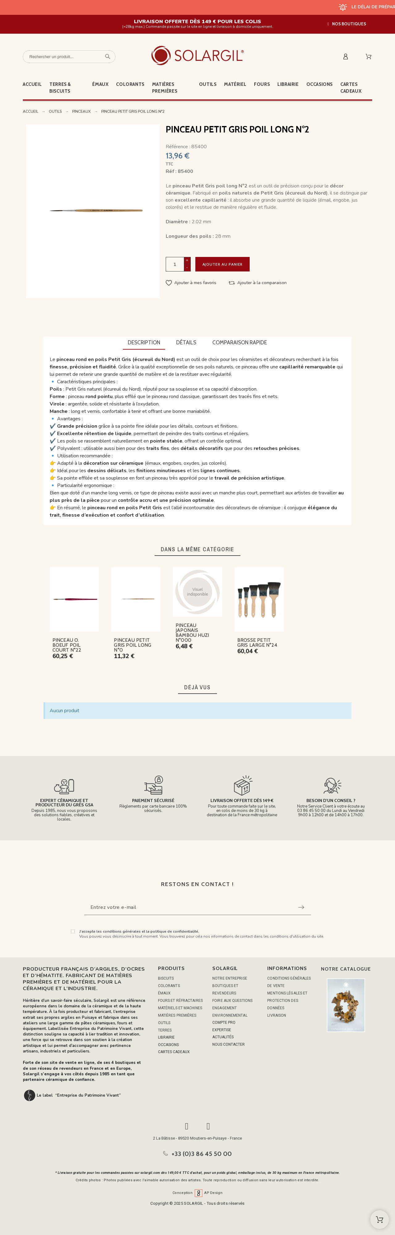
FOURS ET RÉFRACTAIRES (180, 1000)
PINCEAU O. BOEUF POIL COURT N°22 (66, 645)
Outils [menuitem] (208, 84)
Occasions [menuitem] (319, 84)
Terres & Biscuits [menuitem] (60, 88)
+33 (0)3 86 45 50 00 (202, 1153)
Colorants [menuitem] (130, 84)
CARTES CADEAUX (174, 1052)
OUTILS (164, 1023)
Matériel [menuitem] (235, 84)
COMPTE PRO (223, 1022)
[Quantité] (175, 264)
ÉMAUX (164, 993)
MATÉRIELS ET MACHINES (180, 1008)
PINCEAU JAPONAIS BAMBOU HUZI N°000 (192, 632)
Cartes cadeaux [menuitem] (350, 88)
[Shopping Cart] (379, 1219)
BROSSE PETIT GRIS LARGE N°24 (257, 642)
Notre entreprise (229, 978)
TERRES (165, 1030)
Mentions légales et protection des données (287, 1000)
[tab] (144, 343)
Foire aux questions (232, 1000)
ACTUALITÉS (223, 1037)
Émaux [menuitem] (100, 84)
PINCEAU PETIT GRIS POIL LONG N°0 (132, 645)
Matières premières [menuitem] (164, 88)
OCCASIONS (168, 1045)
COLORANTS (169, 986)
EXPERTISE (221, 1030)
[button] (346, 24)
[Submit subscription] (301, 907)
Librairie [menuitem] (287, 84)
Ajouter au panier (224, 264)
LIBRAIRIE (166, 1037)
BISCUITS (166, 978)
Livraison (276, 1015)
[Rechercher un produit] (69, 56)
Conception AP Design (197, 1193)
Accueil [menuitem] (32, 84)
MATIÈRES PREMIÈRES (177, 1015)
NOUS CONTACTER (228, 1044)
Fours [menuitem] (262, 84)
